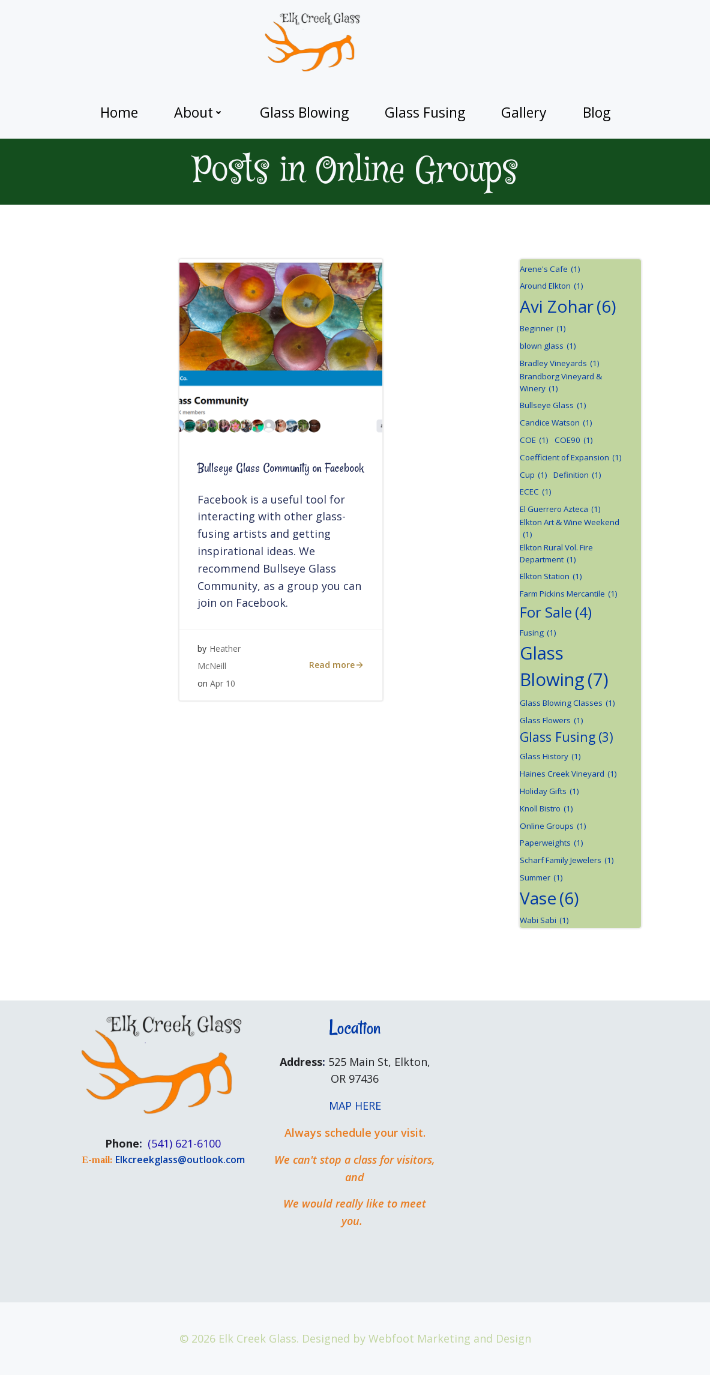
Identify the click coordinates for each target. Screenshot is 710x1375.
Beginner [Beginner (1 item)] (543, 329)
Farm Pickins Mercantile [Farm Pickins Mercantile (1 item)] (569, 594)
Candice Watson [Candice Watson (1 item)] (556, 423)
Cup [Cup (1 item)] (533, 475)
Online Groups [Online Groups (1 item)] (553, 826)
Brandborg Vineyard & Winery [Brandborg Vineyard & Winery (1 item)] (561, 383)
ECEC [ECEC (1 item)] (536, 492)
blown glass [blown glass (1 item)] (548, 346)
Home (119, 112)
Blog (596, 112)
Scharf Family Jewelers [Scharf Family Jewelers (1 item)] (567, 861)
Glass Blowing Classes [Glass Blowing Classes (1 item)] (567, 703)
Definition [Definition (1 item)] (577, 475)
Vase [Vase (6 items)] (549, 897)
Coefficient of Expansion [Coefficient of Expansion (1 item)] (571, 458)
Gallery (524, 112)
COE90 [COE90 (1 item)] (574, 441)
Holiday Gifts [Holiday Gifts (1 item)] (549, 792)
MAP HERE (355, 1105)
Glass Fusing (425, 112)
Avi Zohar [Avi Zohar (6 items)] (568, 306)
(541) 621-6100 (184, 1143)
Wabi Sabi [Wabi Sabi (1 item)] (544, 921)
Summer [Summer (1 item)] (541, 878)
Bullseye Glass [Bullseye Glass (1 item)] (553, 406)
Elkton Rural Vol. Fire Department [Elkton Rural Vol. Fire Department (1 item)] (556, 554)
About (199, 112)
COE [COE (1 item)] (534, 441)
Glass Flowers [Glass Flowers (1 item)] (551, 721)
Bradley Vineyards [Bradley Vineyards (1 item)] (560, 364)
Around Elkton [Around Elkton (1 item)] (551, 286)
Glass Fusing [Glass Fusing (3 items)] (566, 737)
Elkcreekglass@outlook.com (180, 1159)
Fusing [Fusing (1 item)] (538, 633)
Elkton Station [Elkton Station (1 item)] (551, 577)
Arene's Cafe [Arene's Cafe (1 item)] (550, 269)
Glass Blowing (304, 112)
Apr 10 (222, 683)
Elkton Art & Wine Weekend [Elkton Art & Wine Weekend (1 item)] (569, 529)
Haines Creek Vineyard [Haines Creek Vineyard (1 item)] (568, 774)
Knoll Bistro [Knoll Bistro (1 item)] (546, 809)
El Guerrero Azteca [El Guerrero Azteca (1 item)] (560, 510)
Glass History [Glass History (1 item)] (550, 757)
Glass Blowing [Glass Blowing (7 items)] (564, 667)
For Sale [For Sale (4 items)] (556, 612)
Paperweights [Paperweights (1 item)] (551, 843)
